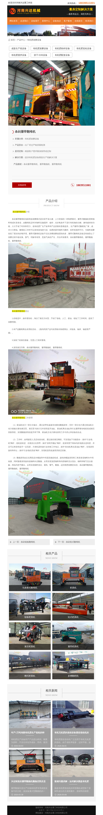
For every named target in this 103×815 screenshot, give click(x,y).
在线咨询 (22, 185)
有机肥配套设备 (62, 55)
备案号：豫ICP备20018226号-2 (51, 810)
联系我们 (89, 21)
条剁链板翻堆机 (28, 542)
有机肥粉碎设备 (62, 48)
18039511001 (83, 185)
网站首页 (14, 21)
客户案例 (68, 21)
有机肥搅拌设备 (18, 55)
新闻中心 (46, 21)
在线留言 (79, 21)
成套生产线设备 (18, 48)
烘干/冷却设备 (40, 55)
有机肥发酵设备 (34, 40)
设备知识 (57, 21)
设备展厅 (35, 21)
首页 (13, 40)
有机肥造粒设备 (83, 48)
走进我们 (24, 21)
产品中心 (21, 40)
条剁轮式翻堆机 (73, 542)
